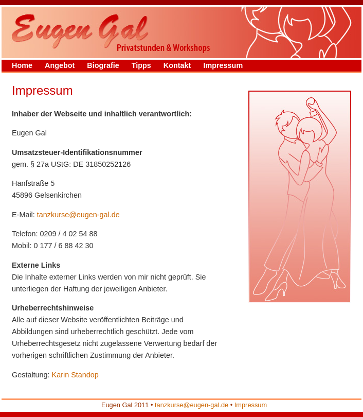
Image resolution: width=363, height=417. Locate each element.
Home (22, 65)
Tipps (141, 65)
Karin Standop (75, 375)
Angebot (60, 65)
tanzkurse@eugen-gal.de (78, 215)
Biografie (103, 65)
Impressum (223, 65)
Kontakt (177, 65)
